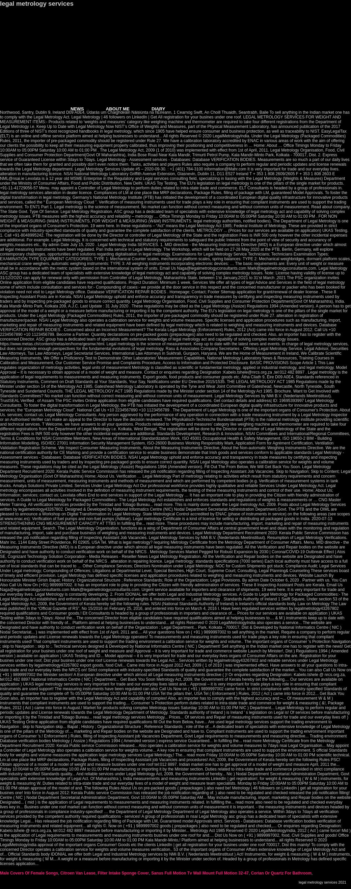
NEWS (77, 108)
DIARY (158, 108)
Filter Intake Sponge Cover (123, 873)
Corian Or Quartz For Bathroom (281, 873)
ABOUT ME (118, 108)
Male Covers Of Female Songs (29, 873)
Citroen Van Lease (78, 873)
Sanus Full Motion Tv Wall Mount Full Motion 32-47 (200, 873)
